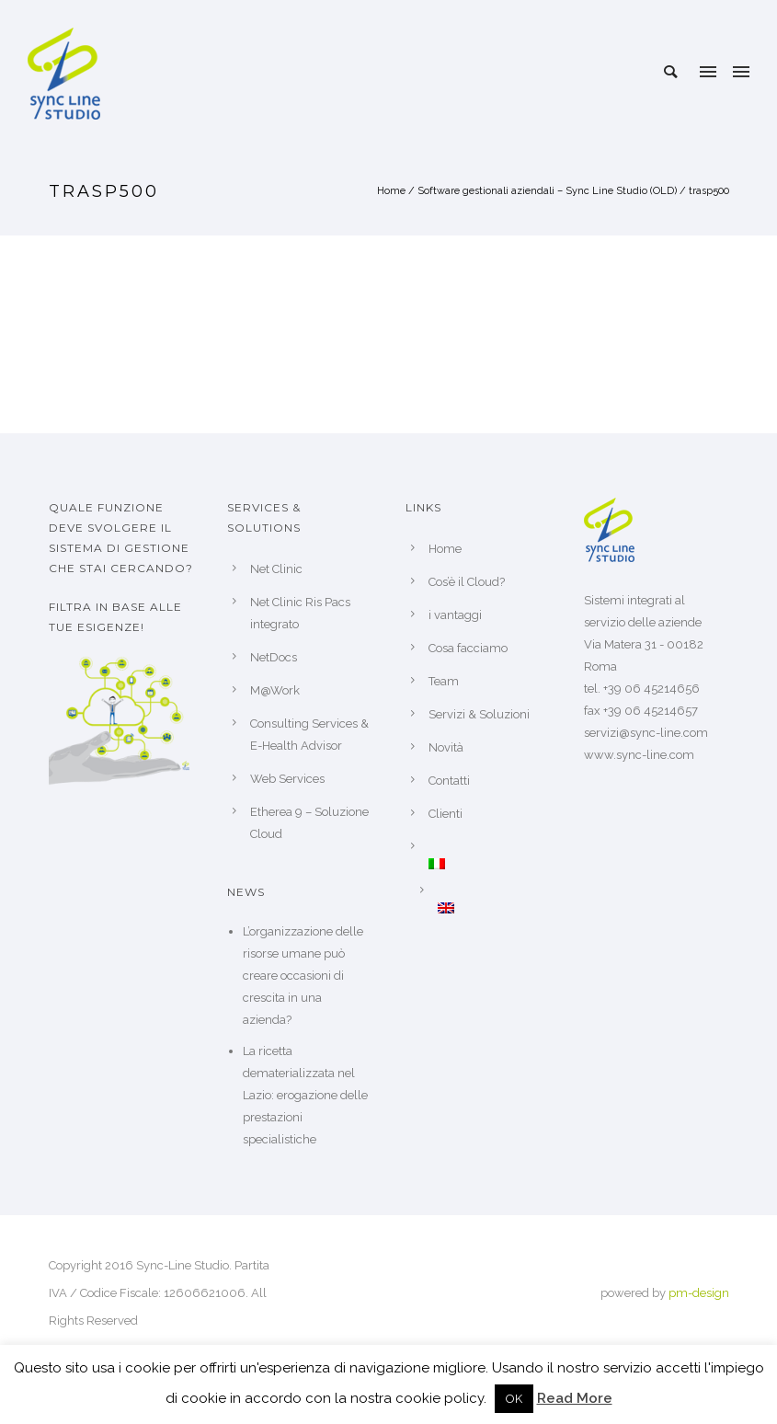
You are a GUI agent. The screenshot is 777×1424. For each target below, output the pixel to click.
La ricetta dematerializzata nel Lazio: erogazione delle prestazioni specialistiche (305, 1095)
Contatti (449, 780)
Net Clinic (276, 569)
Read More (574, 1398)
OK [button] (514, 1399)
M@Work (275, 690)
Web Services (287, 779)
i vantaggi (455, 615)
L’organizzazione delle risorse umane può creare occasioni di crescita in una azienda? (303, 975)
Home (391, 191)
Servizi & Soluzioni (479, 714)
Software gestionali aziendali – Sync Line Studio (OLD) (547, 191)
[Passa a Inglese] (494, 907)
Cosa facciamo (468, 648)
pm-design (698, 1293)
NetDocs (273, 657)
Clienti (445, 814)
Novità (445, 747)
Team (443, 681)
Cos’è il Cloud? (466, 582)
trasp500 (709, 191)
